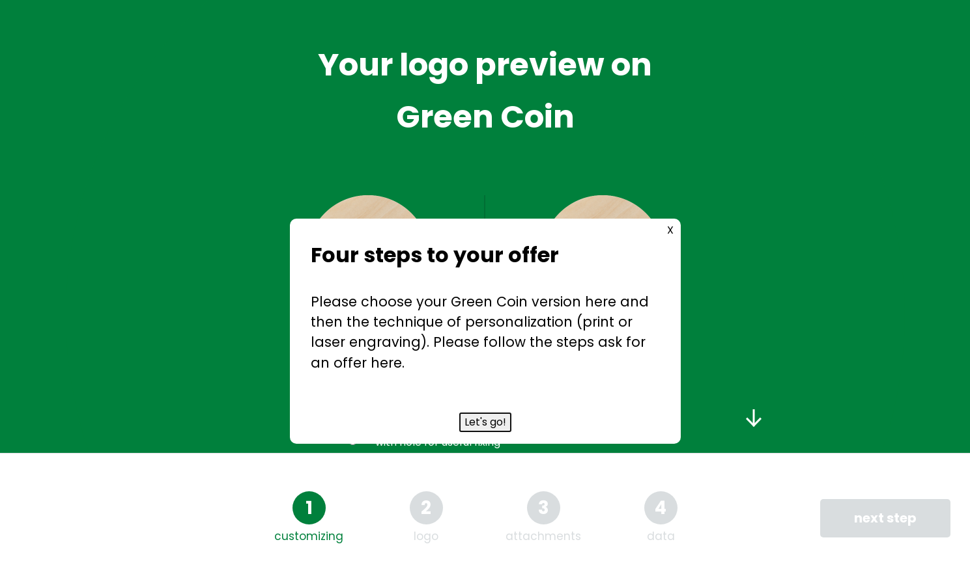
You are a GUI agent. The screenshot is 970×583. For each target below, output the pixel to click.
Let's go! (485, 421)
